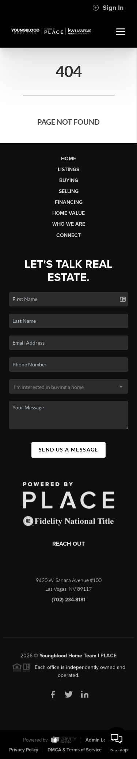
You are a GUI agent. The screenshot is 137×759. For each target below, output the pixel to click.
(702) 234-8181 (68, 602)
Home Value (68, 213)
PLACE (108, 657)
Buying (68, 180)
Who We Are (68, 224)
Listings (68, 169)
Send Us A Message (68, 450)
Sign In (107, 7)
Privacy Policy (23, 750)
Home (68, 159)
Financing (69, 202)
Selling (69, 191)
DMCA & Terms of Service (74, 750)
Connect (68, 235)
